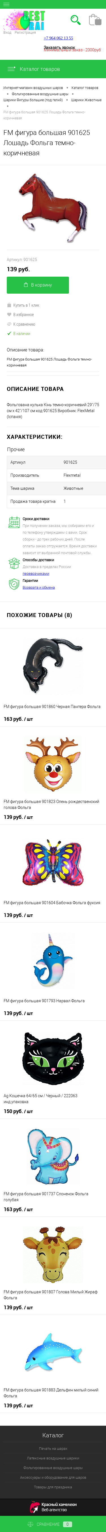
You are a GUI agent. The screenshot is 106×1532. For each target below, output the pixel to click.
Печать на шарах (53, 1448)
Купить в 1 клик (23, 305)
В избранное (20, 314)
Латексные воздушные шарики (53, 1458)
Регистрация (25, 32)
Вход (7, 32)
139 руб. (18, 269)
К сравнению (21, 324)
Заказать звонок (59, 47)
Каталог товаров (33, 69)
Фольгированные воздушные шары (53, 1468)
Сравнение (49, 1524)
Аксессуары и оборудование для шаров (53, 1477)
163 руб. (18, 719)
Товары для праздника (53, 1487)
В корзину (38, 285)
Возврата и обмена (39, 587)
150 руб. (18, 1111)
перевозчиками (36, 573)
